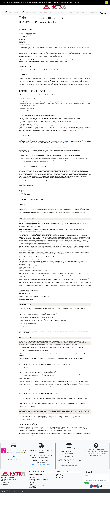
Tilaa (86, 483)
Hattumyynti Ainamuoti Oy (16, 491)
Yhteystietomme (33, 476)
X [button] (106, 2)
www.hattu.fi (22, 193)
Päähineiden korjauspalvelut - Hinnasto (38, 479)
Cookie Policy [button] (76, 2)
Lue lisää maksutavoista (13, 459)
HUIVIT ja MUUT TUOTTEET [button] (64, 12)
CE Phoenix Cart (34, 491)
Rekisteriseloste (32, 477)
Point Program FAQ (33, 487)
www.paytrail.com (23, 112)
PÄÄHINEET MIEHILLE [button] (28, 12)
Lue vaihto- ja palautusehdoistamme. (41, 464)
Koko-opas (58, 474)
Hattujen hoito (59, 477)
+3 (19, 39)
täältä (75, 130)
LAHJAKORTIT (81, 12)
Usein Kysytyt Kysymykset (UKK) (36, 486)
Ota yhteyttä (87, 451)
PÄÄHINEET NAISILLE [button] (11, 12)
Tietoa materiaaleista (61, 476)
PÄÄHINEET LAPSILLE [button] (45, 12)
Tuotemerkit (93, 12)
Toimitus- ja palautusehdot (35, 474)
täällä (59, 389)
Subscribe (31, 484)
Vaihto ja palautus (33, 481)
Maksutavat (31, 482)
